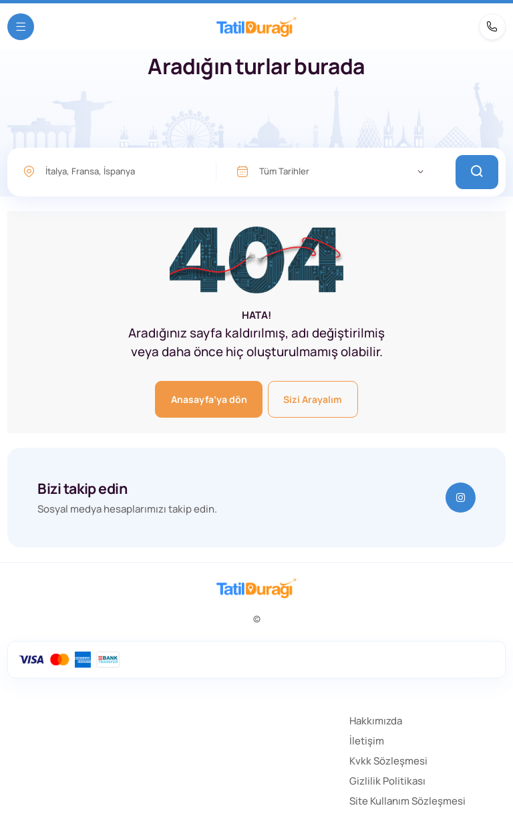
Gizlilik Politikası (387, 781)
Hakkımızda (375, 721)
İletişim (366, 741)
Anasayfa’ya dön (209, 399)
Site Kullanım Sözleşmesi (407, 801)
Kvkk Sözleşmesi (388, 761)
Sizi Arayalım (312, 399)
